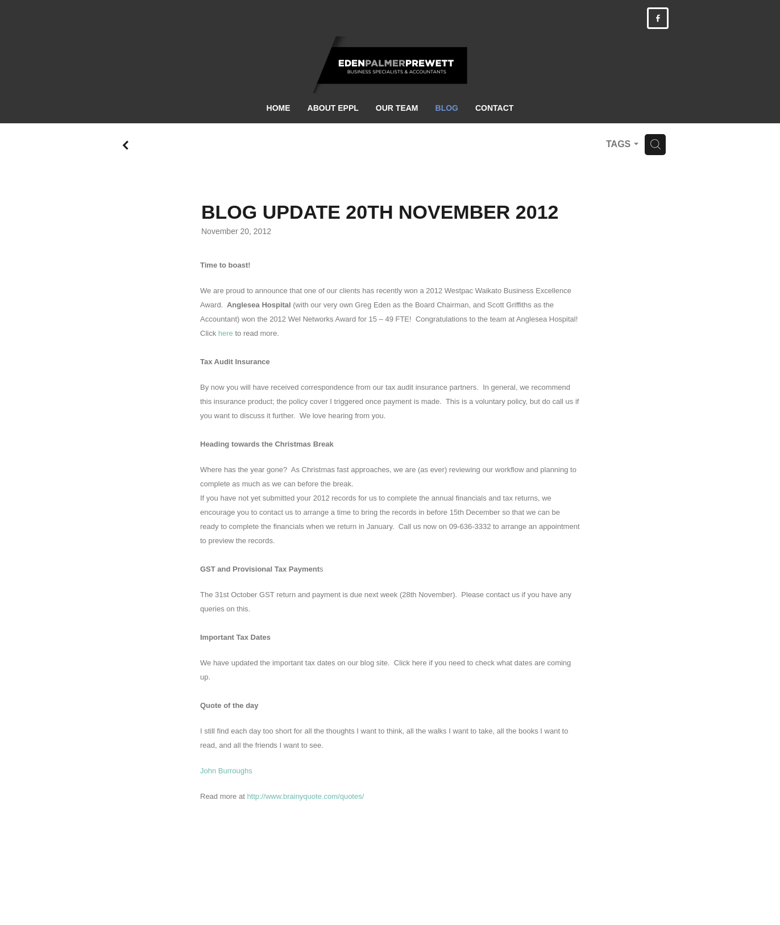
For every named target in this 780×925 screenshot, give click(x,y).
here (225, 333)
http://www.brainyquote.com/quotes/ (305, 796)
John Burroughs (226, 770)
